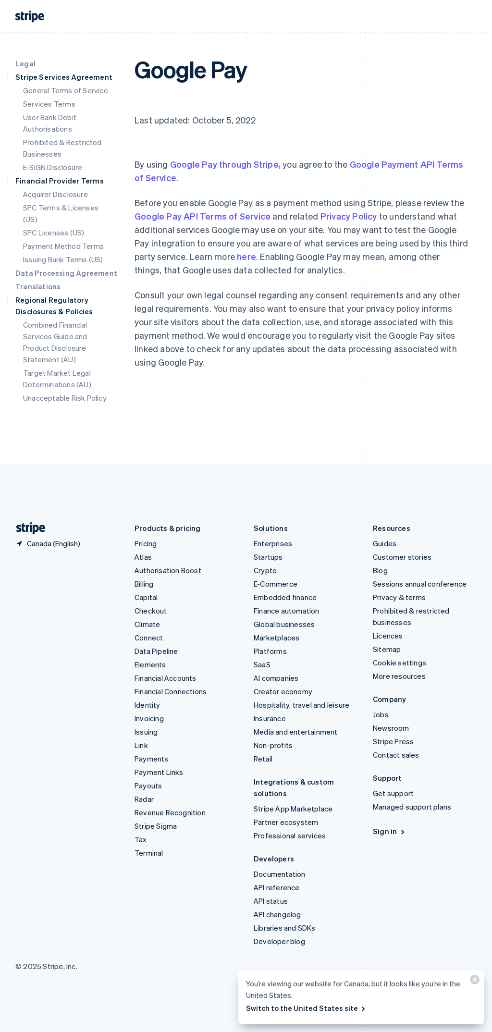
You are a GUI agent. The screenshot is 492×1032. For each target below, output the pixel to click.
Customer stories (402, 557)
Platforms (270, 651)
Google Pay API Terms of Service (203, 215)
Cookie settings (399, 662)
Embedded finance (285, 597)
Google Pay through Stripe (224, 164)
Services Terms (49, 104)
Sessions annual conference (420, 584)
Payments (152, 758)
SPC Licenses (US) (53, 232)
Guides (384, 543)
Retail (263, 758)
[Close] (473, 982)
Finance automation (287, 610)
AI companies (276, 678)
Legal (25, 63)
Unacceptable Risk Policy (65, 398)
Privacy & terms (399, 597)
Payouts (148, 785)
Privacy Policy (348, 215)
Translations (38, 286)
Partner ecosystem (286, 822)
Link (141, 745)
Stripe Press (393, 741)
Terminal (149, 853)
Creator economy (283, 691)
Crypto (265, 570)
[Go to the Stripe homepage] (26, 528)
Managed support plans (412, 806)
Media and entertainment (296, 732)
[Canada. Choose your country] (47, 543)
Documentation (280, 874)
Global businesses (284, 624)
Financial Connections (171, 691)
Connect (149, 637)
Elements (150, 664)
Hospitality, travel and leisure (301, 705)
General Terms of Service (65, 90)
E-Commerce (275, 584)
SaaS (262, 664)
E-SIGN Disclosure (52, 167)
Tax (141, 839)
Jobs (381, 714)
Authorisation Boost (168, 570)
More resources (399, 676)
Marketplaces (276, 637)
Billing (144, 584)
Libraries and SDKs (285, 928)
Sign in (389, 831)
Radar (144, 799)
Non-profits (273, 745)
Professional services (290, 835)
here (246, 256)
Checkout (151, 610)
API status (271, 901)
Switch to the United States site (306, 1008)
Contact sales (396, 755)
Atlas (143, 557)
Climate (147, 624)
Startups (268, 557)
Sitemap (387, 649)
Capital (146, 597)
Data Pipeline (156, 651)
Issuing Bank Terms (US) (63, 259)
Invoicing (149, 718)
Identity (147, 705)
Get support (393, 793)
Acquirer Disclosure (55, 194)
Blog (380, 570)
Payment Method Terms (63, 246)
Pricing (146, 543)
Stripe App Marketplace (293, 808)
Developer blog (279, 941)
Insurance (270, 718)
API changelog (277, 914)
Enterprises (273, 543)
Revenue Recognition (170, 812)
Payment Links (159, 772)
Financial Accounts (166, 678)
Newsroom (391, 728)
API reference (277, 887)
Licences (388, 635)
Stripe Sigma (156, 826)
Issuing (146, 732)
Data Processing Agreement (66, 273)
